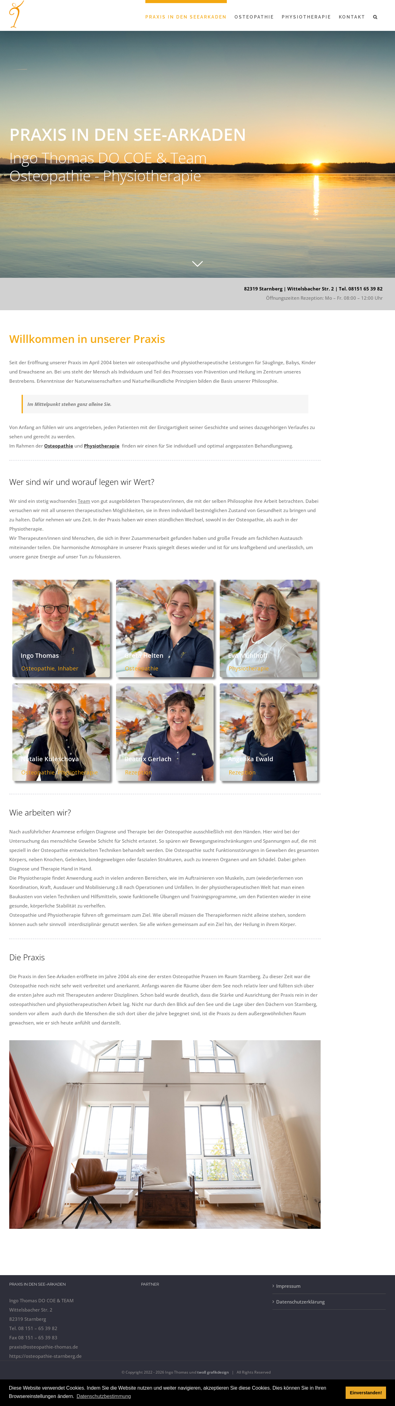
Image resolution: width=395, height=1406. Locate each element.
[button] (375, 15)
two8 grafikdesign (213, 1372)
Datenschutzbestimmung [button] (104, 1396)
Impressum (288, 1286)
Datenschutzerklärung (300, 1302)
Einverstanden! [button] (366, 1392)
